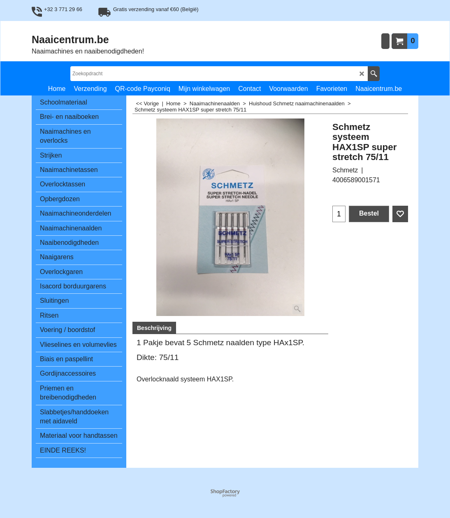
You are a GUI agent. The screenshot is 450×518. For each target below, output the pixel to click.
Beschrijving (154, 328)
